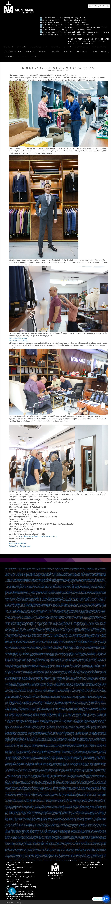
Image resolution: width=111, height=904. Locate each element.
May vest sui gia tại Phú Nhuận (39, 659)
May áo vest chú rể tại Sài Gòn (36, 740)
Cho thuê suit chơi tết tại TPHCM (41, 673)
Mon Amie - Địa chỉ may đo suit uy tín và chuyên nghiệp (72, 572)
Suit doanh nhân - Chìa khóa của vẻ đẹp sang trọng (46, 573)
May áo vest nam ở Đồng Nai (56, 756)
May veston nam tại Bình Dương (26, 857)
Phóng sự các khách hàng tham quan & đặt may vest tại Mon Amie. (50, 576)
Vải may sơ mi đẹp (13, 735)
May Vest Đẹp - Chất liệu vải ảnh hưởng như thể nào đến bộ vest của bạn (56, 829)
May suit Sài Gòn (25, 776)
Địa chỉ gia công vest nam (33, 731)
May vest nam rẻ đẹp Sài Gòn (67, 752)
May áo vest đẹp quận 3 (63, 743)
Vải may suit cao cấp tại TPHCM (24, 735)
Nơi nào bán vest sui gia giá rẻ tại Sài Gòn (73, 657)
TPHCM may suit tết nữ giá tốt (93, 676)
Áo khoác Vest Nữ (17, 841)
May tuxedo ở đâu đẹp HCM (16, 721)
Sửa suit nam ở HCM (44, 726)
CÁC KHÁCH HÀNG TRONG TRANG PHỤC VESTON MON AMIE (64, 618)
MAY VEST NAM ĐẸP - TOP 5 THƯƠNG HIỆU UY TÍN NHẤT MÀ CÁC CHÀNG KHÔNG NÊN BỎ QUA (73, 628)
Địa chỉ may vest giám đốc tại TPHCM (58, 697)
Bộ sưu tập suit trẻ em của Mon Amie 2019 (82, 708)
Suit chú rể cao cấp (49, 678)
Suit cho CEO (95, 673)
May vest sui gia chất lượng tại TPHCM (26, 652)
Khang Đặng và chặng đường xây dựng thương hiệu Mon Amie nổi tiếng (70, 574)
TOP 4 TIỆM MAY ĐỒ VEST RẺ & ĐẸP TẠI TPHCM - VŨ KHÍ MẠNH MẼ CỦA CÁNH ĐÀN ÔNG (46, 624)
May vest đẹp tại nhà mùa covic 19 (51, 637)
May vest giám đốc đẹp (61, 695)
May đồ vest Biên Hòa (74, 763)
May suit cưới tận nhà (97, 709)
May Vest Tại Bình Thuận (68, 853)
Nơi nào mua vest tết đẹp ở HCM (88, 647)
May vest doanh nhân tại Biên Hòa (62, 763)
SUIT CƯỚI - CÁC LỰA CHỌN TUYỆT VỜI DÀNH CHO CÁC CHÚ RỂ (65, 609)
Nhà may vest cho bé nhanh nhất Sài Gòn (18, 658)
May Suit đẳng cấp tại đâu (48, 798)
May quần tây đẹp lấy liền (79, 666)
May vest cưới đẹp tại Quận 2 (15, 808)
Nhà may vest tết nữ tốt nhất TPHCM (60, 679)
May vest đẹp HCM (80, 738)
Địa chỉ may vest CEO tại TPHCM (23, 698)
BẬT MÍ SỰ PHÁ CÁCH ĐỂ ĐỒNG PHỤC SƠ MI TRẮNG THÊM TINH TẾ (86, 612)
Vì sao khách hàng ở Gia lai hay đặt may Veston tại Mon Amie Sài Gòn (65, 801)
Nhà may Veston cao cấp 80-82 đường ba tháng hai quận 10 (52, 795)
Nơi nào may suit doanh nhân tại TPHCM (54, 674)
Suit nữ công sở (10, 811)
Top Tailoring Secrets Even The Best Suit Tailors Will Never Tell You (82, 737)
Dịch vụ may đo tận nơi (77, 642)
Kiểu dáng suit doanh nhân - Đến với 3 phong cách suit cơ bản (35, 585)
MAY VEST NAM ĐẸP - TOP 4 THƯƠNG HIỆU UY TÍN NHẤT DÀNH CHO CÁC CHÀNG (46, 622)
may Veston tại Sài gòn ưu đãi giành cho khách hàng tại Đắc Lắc (38, 801)
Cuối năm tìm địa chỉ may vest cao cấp (16, 688)
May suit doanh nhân (41, 704)
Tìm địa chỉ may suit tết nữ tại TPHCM (78, 677)
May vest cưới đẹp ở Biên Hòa (30, 802)
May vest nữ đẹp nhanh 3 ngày (94, 690)
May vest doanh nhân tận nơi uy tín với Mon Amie (94, 567)
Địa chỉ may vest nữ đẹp (17, 825)
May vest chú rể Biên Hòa (95, 763)
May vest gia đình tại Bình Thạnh (25, 663)
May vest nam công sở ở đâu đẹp (91, 777)
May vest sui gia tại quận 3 (39, 652)
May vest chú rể (99, 682)
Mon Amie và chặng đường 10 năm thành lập (94, 576)
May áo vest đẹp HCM (96, 740)
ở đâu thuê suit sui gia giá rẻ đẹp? (90, 811)
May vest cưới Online (46, 793)
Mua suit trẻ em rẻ (74, 812)
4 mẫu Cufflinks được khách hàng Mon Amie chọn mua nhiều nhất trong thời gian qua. (77, 575)
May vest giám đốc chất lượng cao (25, 694)
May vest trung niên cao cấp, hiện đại (25, 787)
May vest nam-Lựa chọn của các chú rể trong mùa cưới (81, 784)
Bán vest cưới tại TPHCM (81, 689)
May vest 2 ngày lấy (89, 667)
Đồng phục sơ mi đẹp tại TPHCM (63, 712)
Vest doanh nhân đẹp (48, 696)
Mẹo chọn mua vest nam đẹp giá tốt (19, 830)
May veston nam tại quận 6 (87, 855)
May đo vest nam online (95, 646)
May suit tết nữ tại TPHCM (90, 684)
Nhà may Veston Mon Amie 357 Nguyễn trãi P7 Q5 (94, 795)
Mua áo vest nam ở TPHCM (91, 765)
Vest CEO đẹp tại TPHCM (29, 696)
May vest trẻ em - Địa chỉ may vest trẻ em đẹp (89, 804)
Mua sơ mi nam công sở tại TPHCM (44, 823)
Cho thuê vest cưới (13, 689)
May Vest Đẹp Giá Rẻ (36, 829)
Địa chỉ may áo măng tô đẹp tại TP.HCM (28, 844)
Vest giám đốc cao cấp (37, 694)
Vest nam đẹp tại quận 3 (36, 752)
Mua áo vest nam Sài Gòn (93, 750)
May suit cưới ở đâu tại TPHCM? (51, 685)
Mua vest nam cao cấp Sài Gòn (68, 750)
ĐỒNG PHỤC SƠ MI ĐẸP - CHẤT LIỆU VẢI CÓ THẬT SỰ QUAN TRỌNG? (23, 615)
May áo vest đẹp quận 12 (73, 741)
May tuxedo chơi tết (57, 684)
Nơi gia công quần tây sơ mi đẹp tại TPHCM (87, 780)
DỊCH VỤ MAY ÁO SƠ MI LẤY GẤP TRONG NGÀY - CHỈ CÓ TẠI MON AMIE (38, 628)
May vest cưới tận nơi (13, 712)
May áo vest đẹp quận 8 (13, 743)
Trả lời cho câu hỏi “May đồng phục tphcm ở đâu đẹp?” (67, 593)
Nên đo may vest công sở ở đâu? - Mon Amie (63, 584)
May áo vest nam (34, 764)
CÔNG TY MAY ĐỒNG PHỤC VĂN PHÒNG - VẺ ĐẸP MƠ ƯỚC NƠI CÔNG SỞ (57, 608)
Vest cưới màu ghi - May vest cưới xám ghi (52, 835)
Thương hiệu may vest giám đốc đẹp (95, 696)
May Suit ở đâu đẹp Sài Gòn (96, 745)
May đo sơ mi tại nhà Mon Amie (97, 643)
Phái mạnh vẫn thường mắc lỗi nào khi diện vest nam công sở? (19, 584)
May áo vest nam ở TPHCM (28, 767)
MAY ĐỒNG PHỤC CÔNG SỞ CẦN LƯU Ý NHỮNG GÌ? (65, 602)
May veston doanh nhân (60, 703)
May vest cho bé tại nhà (31, 664)
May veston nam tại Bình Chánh (87, 856)
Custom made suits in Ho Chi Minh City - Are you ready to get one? (24, 737)
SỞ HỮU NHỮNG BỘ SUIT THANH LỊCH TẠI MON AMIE (79, 630)
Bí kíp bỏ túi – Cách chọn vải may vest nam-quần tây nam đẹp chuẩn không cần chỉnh (61, 786)
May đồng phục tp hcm (97, 859)
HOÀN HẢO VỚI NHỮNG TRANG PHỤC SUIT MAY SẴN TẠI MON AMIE (48, 606)
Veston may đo (89, 695)
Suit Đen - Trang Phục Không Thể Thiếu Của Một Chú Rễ (47, 839)
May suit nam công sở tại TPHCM (82, 810)
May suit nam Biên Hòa (83, 761)
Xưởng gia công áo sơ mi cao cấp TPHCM (93, 781)
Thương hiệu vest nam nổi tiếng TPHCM (27, 714)
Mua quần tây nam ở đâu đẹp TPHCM (46, 764)
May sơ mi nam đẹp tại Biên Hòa (29, 758)
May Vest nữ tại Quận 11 (88, 830)
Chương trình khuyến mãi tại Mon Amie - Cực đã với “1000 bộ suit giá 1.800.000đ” (63, 585)
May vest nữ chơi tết (12, 682)
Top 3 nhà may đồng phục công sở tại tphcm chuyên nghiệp (59, 594)
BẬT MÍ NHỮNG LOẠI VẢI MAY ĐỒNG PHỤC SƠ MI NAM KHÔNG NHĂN (36, 618)
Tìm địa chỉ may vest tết (67, 671)
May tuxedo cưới (63, 721)
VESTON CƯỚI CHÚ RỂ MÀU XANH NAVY (86, 805)
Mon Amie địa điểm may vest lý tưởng (92, 704)
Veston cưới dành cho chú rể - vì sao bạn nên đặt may (56, 838)
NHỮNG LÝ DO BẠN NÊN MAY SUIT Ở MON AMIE (63, 635)
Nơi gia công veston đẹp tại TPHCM (97, 732)
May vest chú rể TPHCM (39, 767)
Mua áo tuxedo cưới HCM (43, 771)
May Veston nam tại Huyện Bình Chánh (70, 854)
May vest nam (24, 826)
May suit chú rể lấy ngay (63, 686)
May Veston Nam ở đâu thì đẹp (59, 798)
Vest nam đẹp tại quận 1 (56, 752)
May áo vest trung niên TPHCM (45, 776)
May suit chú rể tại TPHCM (34, 686)
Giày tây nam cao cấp (28, 701)
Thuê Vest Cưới (11, 849)
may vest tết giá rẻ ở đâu (28, 672)
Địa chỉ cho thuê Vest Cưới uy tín (87, 796)
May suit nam (40, 695)
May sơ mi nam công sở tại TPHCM (72, 823)
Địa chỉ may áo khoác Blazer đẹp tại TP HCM (21, 843)
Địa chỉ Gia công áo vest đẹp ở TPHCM (16, 783)
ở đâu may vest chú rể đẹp (71, 678)
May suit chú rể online (53, 686)
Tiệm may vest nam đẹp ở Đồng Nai (27, 759)
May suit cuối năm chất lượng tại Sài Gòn (86, 685)
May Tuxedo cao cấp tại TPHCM (73, 721)
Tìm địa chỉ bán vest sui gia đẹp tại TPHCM (34, 651)
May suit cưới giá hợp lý (23, 686)
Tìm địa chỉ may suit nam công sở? (67, 808)
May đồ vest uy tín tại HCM (72, 739)
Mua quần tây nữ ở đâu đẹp (49, 819)
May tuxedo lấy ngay (49, 684)
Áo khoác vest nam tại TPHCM (33, 719)
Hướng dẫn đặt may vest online (19, 647)
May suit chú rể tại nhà (44, 686)
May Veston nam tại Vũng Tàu (28, 854)
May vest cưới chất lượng (36, 793)
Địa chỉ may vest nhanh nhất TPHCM (48, 665)
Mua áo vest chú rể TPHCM (14, 768)
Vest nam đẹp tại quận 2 (46, 752)
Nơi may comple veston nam (12, 728)
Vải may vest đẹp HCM (75, 735)
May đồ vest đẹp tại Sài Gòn (60, 739)
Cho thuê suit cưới (59, 689)
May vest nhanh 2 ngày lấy (74, 660)
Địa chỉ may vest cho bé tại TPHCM (78, 665)
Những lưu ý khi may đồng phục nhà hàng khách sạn (62, 587)
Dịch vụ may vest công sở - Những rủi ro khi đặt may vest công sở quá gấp (58, 581)
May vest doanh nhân (50, 704)
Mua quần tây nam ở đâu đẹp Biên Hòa (59, 757)
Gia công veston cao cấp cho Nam (51, 782)
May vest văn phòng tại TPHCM (14, 671)
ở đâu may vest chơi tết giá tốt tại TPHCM (85, 678)
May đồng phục (67, 859)
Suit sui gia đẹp (67, 813)
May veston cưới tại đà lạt (21, 801)
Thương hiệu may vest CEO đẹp (23, 697)
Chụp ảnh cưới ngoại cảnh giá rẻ (32, 847)
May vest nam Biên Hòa (73, 761)
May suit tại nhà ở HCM (32, 710)
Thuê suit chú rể (78, 814)
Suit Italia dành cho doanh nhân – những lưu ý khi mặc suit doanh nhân (24, 833)
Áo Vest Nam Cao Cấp (51, 725)
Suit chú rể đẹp (45, 816)
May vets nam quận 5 (74, 712)
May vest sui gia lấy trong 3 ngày (78, 659)
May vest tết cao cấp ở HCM (84, 649)
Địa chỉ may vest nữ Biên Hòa (89, 762)
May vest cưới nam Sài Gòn (49, 746)
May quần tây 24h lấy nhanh (68, 666)
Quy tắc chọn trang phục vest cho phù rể (54, 580)
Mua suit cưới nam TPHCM (96, 744)
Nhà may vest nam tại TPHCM (47, 714)
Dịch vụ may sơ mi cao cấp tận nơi (28, 640)
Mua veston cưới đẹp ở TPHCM (60, 764)
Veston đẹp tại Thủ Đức (13, 850)
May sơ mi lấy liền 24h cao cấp (91, 666)
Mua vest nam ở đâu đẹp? (93, 819)
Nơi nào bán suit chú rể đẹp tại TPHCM (66, 814)
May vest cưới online (61, 682)
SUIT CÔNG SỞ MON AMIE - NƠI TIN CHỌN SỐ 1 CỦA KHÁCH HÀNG (79, 624)
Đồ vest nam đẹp (16, 725)
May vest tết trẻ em (91, 680)
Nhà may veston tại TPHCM (31, 727)
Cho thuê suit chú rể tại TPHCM (70, 689)
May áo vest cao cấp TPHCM (48, 740)
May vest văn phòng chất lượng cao (68, 670)
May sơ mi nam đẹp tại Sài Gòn (32, 718)
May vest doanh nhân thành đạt (89, 694)
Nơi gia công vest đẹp (19, 733)
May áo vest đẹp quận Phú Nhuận (19, 741)
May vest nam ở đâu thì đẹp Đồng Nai (66, 755)
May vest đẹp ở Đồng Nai (94, 756)
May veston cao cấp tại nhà (92, 792)
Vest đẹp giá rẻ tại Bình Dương (91, 850)
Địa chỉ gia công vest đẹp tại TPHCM (45, 731)
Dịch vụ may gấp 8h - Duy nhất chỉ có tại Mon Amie (36, 580)
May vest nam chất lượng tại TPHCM (54, 777)
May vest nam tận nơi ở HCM (69, 710)
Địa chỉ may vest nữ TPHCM (78, 775)
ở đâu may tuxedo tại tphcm (99, 678)
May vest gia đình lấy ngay (37, 663)
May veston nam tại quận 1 (43, 856)
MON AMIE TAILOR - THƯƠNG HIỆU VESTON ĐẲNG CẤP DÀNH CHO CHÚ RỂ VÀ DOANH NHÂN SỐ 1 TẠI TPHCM (61, 623)
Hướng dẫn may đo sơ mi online (60, 646)
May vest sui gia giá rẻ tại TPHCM (51, 652)
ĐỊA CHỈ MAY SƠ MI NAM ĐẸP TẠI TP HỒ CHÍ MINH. (70, 842)
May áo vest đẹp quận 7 (23, 743)
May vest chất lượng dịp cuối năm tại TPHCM (56, 683)
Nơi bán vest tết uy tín (34, 648)
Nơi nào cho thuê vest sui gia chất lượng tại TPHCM (54, 657)
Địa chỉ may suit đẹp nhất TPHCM (28, 836)
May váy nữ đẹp (13, 820)
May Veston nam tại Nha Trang (16, 854)
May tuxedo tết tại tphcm (93, 683)
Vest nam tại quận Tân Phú (85, 857)
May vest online (56, 647)
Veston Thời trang (50, 848)
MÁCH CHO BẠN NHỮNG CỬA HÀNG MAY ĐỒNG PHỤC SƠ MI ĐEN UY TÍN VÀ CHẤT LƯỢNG (55, 616)
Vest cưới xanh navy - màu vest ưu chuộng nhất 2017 (47, 805)
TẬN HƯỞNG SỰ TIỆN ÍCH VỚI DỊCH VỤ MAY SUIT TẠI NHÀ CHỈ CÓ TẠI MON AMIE (56, 621)
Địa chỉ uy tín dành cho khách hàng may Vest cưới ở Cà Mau (87, 798)
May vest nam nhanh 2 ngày (16, 692)
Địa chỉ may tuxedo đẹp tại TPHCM (80, 720)
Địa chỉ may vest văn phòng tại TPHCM (28, 670)
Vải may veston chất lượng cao (64, 735)
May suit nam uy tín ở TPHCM (76, 745)
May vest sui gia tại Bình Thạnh (52, 659)
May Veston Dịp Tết (44, 744)
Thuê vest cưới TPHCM (60, 770)
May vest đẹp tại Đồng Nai (82, 800)
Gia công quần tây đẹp (93, 731)
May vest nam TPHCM (69, 767)
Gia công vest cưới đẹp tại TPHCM (26, 782)
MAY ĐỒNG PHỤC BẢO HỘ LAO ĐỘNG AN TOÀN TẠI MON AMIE (32, 605)
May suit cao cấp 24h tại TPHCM (63, 676)
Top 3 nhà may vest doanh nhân (47, 636)
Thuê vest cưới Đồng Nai (67, 756)
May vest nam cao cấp (11, 780)
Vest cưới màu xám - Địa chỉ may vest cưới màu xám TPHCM (32, 835)
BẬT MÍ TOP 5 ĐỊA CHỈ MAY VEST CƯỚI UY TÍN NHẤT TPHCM (71, 631)
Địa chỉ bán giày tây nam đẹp (38, 701)
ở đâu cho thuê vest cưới (20, 679)
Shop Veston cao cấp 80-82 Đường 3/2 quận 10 (74, 795)
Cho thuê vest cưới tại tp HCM (67, 850)
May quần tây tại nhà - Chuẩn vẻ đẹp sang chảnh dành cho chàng (58, 569)
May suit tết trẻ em (48, 671)
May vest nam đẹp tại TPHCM (15, 775)
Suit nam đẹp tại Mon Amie (75, 817)
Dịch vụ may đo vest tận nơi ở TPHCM (84, 641)
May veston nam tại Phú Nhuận (83, 806)
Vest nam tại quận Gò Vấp (63, 857)
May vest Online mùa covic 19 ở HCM (66, 637)
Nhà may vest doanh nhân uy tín (78, 698)
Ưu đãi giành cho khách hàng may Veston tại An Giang (92, 799)
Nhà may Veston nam (91, 849)
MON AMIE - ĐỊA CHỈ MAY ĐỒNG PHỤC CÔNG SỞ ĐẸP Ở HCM (71, 598)
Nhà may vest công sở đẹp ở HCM (65, 688)
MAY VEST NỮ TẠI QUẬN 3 (42, 831)
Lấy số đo (68, 51)
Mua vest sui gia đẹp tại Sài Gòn (44, 658)
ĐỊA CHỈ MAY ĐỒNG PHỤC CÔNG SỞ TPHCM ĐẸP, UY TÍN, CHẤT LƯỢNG (43, 598)
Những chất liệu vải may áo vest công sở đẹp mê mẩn (41, 582)
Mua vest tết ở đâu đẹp (76, 647)
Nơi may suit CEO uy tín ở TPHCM (60, 700)
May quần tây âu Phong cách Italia (16, 819)
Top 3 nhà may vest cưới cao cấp (61, 636)
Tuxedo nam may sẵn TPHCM (28, 721)
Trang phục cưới (47, 651)
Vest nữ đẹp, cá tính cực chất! (13, 827)
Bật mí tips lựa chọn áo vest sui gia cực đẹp (16, 580)
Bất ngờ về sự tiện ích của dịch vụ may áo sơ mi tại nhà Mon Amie (32, 569)
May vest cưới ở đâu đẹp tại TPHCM (71, 780)
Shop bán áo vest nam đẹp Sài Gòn (54, 750)
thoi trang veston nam (58, 848)
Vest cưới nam (39, 727)
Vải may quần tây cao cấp (61, 734)
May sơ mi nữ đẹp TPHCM (85, 718)
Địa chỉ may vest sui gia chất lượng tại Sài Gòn (31, 665)
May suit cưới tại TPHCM (42, 745)
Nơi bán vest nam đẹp (65, 827)
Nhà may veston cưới (23, 728)
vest (64, 848)
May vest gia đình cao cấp (71, 663)
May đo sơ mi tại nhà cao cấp (85, 643)
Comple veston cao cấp (70, 726)
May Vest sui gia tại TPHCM (66, 825)
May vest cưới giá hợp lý (17, 706)
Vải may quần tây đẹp (71, 734)
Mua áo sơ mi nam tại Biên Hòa (74, 757)
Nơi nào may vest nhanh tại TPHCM (39, 655)
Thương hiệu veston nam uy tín (57, 728)
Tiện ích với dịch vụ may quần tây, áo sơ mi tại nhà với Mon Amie (84, 568)
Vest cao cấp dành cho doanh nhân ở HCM (15, 696)
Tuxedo (84, 676)
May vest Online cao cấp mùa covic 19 (45, 639)
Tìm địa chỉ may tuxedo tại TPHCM (63, 677)
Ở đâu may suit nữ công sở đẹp (42, 810)
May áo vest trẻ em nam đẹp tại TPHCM (24, 848)
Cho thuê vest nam (77, 714)
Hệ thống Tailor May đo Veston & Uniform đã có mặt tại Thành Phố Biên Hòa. (61, 753)
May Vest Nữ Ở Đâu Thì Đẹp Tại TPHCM (17, 839)
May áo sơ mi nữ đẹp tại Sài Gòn (94, 716)
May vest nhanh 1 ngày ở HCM (88, 692)
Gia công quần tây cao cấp (83, 731)
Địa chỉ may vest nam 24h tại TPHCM (63, 665)
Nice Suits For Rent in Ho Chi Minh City (60, 741)
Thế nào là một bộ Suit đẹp (65, 831)
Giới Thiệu (21, 46)
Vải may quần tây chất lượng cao (49, 734)
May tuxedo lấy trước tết (39, 684)
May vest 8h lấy (10, 665)
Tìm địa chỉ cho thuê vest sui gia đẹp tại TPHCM (43, 654)
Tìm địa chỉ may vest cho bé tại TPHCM (58, 651)
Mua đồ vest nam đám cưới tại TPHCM (55, 771)
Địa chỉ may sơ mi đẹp (13, 764)
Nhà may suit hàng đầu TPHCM (30, 745)
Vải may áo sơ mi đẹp (24, 734)
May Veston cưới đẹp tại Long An (17, 802)
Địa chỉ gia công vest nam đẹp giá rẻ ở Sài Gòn (18, 781)
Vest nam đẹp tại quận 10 (66, 751)
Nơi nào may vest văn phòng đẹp (13, 670)
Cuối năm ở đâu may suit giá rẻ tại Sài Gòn (81, 688)
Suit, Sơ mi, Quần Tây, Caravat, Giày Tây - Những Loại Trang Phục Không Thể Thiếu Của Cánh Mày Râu (53, 841)
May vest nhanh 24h (15, 660)
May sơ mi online (79, 646)
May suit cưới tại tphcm (39, 685)
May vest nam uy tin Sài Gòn (18, 753)
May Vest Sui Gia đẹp (76, 825)
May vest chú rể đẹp (71, 716)
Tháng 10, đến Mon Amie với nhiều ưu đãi (34, 703)
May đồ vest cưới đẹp (98, 738)
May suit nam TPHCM (35, 769)
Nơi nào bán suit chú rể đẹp (52, 814)
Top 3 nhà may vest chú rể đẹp (74, 636)
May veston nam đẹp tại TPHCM (51, 701)
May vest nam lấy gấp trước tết (52, 790)
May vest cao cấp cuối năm (71, 683)
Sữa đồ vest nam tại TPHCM (88, 729)
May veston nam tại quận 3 (21, 856)
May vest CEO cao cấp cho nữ (98, 641)
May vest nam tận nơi (22, 712)
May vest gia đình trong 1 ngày (30, 661)
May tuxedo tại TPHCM (90, 721)
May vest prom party (69, 708)
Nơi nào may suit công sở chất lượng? (82, 808)
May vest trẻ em (63, 716)
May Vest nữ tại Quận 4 (78, 830)
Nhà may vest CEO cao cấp (88, 697)
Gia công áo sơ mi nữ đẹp (69, 783)
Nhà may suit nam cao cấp (37, 775)
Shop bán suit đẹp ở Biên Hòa (49, 763)
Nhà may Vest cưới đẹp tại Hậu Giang (27, 800)
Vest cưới (54, 692)
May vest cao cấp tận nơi (56, 643)
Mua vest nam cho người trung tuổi (49, 770)
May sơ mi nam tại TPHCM (94, 712)
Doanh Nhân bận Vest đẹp (22, 744)
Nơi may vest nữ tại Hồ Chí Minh (57, 847)
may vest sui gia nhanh (18, 337)
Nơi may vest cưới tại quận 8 (44, 807)
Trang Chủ (8, 46)
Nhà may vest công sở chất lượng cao (86, 686)
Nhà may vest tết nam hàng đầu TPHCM (76, 679)
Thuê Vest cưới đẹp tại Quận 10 (63, 796)
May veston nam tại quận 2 (32, 856)
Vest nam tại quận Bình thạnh (96, 857)
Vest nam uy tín (98, 753)
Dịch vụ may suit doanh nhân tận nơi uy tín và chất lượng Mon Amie (18, 567)
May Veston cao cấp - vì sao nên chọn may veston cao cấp (24, 805)
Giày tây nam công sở (93, 701)
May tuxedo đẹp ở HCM (74, 722)
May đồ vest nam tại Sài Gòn (33, 749)
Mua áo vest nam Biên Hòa (48, 762)
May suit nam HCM (74, 744)
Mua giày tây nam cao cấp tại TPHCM (16, 701)
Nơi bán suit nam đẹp (67, 816)
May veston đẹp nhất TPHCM (92, 727)
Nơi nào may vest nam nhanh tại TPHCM (54, 655)
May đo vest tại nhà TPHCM (81, 710)
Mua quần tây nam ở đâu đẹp (60, 819)
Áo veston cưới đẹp (82, 727)
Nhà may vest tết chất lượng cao (59, 649)
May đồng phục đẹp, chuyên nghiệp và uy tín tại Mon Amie (27, 597)
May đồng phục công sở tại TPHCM (80, 713)
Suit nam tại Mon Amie (99, 817)
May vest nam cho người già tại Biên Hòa (91, 758)
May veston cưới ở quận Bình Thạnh (70, 806)
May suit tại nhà (41, 710)
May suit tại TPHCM (86, 745)
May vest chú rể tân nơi (21, 709)
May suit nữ (34, 817)
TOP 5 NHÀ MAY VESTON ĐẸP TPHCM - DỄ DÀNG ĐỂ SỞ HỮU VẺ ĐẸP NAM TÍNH (37, 633)
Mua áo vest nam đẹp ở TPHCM (15, 776)
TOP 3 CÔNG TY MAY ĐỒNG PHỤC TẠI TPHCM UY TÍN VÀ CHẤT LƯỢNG (88, 608)
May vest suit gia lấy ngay (56, 658)
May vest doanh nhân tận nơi (13, 695)
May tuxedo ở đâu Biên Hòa (76, 758)
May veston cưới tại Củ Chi (35, 804)
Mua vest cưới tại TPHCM (28, 680)
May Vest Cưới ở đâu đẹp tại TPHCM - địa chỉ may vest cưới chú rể (84, 831)
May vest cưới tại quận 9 (33, 807)
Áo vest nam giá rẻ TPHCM (40, 725)
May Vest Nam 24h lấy (36, 845)
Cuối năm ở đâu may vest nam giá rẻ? (50, 688)
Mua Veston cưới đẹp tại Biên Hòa (36, 763)
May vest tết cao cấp (48, 653)
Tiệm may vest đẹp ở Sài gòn (59, 765)
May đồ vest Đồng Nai (43, 755)
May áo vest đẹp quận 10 (94, 741)
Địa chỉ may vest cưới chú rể (78, 777)
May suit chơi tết (11, 672)
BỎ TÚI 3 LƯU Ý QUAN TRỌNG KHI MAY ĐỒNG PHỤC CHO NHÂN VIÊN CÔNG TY (74, 603)
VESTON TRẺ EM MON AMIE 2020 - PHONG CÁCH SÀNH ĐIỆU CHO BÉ (50, 617)
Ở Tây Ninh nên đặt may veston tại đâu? (95, 800)
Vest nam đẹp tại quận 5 (16, 752)
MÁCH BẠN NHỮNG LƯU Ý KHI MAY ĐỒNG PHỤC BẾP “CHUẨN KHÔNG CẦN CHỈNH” (74, 604)
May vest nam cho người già (16, 767)
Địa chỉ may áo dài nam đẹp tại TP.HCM (44, 844)
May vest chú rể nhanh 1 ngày (76, 692)
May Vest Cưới (44, 845)
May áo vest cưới (58, 740)
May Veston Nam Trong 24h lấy (67, 830)
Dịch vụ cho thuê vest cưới (20, 849)
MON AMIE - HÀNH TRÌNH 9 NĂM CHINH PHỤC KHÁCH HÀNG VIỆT (51, 615)
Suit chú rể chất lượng (29, 816)
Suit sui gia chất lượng (75, 813)
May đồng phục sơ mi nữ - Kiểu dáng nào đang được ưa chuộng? (44, 590)
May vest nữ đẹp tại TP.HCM (50, 789)
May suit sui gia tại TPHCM (50, 813)
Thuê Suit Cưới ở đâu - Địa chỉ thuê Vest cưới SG (20, 832)
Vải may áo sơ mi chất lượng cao (91, 733)
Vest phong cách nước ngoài (39, 850)
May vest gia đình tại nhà (13, 663)
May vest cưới (43, 682)
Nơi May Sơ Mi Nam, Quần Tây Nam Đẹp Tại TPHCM (50, 830)
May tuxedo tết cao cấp (20, 684)
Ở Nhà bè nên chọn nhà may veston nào (57, 802)
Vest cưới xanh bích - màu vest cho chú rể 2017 (69, 837)
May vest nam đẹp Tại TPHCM (22, 780)
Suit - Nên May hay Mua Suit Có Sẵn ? (60, 844)
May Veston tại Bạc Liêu (70, 798)
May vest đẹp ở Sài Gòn (71, 765)
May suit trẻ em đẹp (24, 813)
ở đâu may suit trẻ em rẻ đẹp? (67, 811)
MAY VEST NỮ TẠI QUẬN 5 (30, 831)
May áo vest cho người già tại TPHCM (66, 747)
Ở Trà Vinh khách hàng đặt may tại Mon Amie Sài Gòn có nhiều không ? (40, 799)
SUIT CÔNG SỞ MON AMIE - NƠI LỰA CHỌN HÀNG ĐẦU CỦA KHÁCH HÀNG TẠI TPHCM (27, 600)
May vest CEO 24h (66, 694)
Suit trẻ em (31, 813)
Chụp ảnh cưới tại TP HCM (86, 859)
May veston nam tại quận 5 (98, 855)
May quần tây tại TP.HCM (61, 789)
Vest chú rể (73, 676)
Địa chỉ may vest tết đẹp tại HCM (72, 649)
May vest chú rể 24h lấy (42, 683)
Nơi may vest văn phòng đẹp (93, 670)
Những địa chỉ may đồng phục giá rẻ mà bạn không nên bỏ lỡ (80, 596)
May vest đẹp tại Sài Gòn (67, 713)
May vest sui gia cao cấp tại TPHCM (19, 651)
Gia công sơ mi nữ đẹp (11, 732)
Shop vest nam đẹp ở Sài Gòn (80, 747)
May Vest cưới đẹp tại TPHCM (89, 682)
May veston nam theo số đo (81, 851)
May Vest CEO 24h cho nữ (22, 642)
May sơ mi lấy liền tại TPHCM (14, 667)
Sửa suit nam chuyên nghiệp (71, 727)
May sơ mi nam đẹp (63, 718)
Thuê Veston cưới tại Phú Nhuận (50, 796)
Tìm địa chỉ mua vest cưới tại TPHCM (17, 677)
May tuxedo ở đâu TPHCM (92, 767)
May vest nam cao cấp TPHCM (47, 774)
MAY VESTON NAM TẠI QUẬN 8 (91, 793)
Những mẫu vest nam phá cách (22, 859)
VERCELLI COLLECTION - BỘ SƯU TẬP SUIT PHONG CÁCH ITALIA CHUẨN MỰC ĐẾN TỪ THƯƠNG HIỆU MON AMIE (40, 599)
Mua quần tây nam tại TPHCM (91, 827)
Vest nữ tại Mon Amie (12, 709)
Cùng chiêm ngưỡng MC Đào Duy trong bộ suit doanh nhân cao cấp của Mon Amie (28, 786)
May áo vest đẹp (99, 743)
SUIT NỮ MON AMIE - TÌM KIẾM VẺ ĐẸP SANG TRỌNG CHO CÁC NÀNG (79, 617)
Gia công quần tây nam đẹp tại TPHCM (69, 731)
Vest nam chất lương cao (89, 753)
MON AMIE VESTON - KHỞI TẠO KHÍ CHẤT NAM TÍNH (19, 631)
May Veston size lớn (43, 853)
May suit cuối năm (61, 685)
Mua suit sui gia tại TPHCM (39, 813)
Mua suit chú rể (44, 814)
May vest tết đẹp (55, 653)
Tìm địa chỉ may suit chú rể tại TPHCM (93, 677)
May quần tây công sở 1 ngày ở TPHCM (41, 666)
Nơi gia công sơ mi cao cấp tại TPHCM (24, 732)
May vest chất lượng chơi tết (78, 671)
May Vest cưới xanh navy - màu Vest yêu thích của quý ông (33, 838)
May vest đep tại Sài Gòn (71, 738)
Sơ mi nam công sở (10, 824)
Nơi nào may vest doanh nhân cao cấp (90, 702)
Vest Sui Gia (83, 825)
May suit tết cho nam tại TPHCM (13, 685)
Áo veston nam (52, 726)
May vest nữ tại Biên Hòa (12, 763)
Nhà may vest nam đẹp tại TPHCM (57, 780)
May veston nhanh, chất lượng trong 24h (15, 792)
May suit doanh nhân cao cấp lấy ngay (15, 676)
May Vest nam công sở (83, 824)
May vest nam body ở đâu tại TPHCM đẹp (64, 778)
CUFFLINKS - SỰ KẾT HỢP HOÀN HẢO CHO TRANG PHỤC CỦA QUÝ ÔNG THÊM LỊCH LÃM (82, 622)
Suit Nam (11, 841)
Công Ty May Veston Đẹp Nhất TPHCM (48, 849)
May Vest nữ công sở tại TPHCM (49, 824)
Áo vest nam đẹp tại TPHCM (44, 847)
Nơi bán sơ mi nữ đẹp (93, 826)
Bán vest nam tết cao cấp (47, 649)
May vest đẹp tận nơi (65, 643)
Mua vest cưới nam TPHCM (16, 769)
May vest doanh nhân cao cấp (72, 703)
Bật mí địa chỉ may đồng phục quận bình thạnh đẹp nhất (36, 594)
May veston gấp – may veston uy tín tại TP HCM (84, 836)
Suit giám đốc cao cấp (87, 673)
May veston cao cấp (13, 771)
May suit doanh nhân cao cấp (89, 774)
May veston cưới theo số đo (92, 851)
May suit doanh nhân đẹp (18, 745)
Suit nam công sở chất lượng (29, 810)
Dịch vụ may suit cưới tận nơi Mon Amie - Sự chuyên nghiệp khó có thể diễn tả (68, 567)
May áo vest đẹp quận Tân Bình (45, 741)
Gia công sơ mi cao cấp (51, 732)
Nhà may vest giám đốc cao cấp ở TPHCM (74, 697)
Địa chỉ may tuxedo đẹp (56, 776)
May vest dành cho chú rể (25, 695)
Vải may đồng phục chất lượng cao (56, 733)
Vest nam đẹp (22, 827)
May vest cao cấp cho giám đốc (52, 769)
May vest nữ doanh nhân (82, 696)
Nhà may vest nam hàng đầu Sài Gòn (61, 749)
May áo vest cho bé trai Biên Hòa (53, 758)
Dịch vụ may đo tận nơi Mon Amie (38, 641)
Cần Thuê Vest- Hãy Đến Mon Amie (33, 849)
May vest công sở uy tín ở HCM (26, 690)
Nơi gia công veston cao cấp (70, 732)
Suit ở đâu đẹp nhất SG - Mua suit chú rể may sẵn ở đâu (36, 818)
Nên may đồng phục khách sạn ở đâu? (39, 596)
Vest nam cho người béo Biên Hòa (28, 761)
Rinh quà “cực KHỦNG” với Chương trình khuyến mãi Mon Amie (67, 586)
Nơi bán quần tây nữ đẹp (73, 826)
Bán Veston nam (20, 853)
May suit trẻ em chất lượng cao (91, 812)
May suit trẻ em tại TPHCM (14, 813)
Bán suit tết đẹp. (60, 673)
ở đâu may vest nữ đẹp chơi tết (59, 678)
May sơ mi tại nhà (24, 645)
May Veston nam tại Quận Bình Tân (15, 855)
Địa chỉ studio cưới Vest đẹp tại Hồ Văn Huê (35, 796)
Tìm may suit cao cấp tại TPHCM (70, 673)
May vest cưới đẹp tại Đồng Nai (43, 802)
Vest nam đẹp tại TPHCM (18, 823)
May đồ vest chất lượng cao (83, 739)
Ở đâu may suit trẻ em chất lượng (54, 811)
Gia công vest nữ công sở (79, 781)
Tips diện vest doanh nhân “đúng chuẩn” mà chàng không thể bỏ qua (86, 584)
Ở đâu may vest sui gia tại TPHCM (77, 654)
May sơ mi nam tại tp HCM (74, 820)
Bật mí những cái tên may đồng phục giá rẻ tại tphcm (58, 596)
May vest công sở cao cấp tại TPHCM (73, 672)
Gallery (22, 55)
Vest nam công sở (56, 696)
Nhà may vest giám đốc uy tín (51, 698)
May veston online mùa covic (74, 639)
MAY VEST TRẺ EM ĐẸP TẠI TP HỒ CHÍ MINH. (90, 842)
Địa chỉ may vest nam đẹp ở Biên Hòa (61, 762)
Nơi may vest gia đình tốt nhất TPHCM (89, 657)
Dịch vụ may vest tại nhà (44, 645)
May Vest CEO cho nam (12, 641)
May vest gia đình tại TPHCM (42, 661)
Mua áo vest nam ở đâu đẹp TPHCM (69, 776)
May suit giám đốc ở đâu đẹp (80, 674)
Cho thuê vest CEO (43, 642)
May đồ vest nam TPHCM (64, 722)
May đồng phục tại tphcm (83, 832)
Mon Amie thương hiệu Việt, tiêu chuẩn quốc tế (67, 788)
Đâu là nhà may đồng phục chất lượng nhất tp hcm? (23, 593)
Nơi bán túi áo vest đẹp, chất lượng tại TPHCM (65, 781)
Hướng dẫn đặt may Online (53, 845)
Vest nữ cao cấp (94, 718)
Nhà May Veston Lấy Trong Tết (34, 744)
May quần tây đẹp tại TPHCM (28, 716)
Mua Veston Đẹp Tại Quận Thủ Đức (26, 850)
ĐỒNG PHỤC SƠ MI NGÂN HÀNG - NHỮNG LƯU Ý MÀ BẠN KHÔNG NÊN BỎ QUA (53, 614)
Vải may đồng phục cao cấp (68, 733)
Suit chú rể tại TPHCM (40, 678)
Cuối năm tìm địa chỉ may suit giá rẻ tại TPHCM (33, 688)
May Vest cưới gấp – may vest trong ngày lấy (70, 804)
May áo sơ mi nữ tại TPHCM (90, 775)
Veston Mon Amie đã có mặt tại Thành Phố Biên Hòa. (35, 753)
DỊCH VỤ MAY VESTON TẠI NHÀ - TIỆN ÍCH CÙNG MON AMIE (86, 621)
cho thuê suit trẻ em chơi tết (22, 673)
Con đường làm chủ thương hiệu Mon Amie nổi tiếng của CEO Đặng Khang (45, 575)
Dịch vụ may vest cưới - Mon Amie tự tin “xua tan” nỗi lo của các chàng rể (29, 581)
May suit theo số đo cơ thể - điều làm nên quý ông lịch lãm (32, 788)
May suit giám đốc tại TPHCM (68, 674)
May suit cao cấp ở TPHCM (52, 745)
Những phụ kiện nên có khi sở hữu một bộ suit (29, 708)
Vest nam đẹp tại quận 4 (26, 752)
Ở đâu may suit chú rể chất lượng (40, 811)
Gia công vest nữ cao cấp (39, 782)
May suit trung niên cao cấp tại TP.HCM (54, 787)
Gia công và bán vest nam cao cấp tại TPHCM (67, 782)
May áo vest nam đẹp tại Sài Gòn (80, 750)
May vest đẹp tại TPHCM (92, 720)
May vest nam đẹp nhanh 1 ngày (63, 692)
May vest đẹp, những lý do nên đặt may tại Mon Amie (22, 790)
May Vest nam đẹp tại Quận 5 (78, 807)
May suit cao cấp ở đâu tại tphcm (50, 676)
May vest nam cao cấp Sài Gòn (95, 752)
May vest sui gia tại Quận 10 (15, 659)
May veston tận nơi (55, 709)
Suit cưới (20, 678)
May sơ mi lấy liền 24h (25, 667)
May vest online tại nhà (85, 639)
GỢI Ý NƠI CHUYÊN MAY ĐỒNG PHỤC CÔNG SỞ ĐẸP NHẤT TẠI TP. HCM (23, 610)
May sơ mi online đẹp (71, 646)
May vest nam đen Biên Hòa (45, 757)
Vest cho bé (62, 653)
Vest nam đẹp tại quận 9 (76, 751)
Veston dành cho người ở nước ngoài (32, 853)
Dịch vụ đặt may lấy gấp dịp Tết (39, 790)
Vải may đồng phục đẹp (79, 733)
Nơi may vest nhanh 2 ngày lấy (74, 691)
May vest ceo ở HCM (56, 702)
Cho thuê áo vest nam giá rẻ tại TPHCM (19, 851)
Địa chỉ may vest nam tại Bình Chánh (40, 806)
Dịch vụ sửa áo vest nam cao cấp (18, 727)
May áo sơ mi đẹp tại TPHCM (91, 728)
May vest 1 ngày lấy (97, 667)
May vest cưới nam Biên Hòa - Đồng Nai (81, 756)
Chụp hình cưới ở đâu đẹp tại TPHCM (85, 845)
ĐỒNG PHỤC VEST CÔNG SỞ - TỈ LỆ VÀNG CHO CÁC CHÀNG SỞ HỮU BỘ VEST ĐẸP (51, 611)
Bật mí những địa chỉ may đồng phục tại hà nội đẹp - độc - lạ (70, 590)
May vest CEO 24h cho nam (33, 642)
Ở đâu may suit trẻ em (78, 811)
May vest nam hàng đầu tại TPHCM (25, 713)
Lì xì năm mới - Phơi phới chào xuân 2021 (82, 581)
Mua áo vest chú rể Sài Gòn (27, 746)
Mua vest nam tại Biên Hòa (84, 763)
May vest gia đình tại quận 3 (77, 661)
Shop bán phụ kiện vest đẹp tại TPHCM (73, 768)
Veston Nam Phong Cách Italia (80, 849)
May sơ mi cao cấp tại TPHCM (44, 718)
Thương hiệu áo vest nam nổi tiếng (97, 725)
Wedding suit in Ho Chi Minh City (62, 737)
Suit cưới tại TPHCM (26, 678)
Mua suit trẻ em (82, 812)
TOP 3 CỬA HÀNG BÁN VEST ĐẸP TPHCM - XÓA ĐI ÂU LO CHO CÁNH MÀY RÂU (70, 633)
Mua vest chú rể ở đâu (37, 680)
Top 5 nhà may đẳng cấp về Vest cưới (14, 798)
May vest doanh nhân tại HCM (17, 704)
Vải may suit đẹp (45, 735)
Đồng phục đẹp (42, 708)
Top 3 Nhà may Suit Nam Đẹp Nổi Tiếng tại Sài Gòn (32, 798)
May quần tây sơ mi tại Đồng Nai (93, 755)
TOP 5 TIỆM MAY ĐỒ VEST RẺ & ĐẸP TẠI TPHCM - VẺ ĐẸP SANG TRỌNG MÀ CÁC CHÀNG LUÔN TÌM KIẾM (45, 630)
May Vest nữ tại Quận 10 (98, 830)
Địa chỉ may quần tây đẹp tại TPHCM (70, 715)
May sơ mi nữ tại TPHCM (63, 820)
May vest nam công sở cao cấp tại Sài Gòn (22, 750)
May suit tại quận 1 (34, 808)
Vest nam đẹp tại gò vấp (24, 751)
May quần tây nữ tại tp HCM (22, 820)
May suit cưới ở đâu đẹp (15, 788)
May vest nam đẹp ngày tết (37, 653)
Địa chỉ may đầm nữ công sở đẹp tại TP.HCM (39, 843)
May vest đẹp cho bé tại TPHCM (83, 663)
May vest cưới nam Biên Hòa (86, 757)
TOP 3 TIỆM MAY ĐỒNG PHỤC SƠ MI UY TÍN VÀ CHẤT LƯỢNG (59, 612)
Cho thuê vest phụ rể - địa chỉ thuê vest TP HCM (71, 835)
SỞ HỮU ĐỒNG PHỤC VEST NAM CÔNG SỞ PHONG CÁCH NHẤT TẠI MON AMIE (85, 610)
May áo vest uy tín (91, 743)
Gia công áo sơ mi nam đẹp (58, 783)
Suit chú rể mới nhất (38, 816)
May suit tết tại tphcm (45, 672)
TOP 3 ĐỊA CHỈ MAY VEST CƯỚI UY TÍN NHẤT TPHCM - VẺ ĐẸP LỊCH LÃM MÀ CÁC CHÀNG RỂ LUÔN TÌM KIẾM (30, 635)
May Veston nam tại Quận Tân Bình (29, 855)
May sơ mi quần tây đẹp (94, 768)
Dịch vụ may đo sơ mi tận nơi (83, 640)
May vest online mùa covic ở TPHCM (96, 637)
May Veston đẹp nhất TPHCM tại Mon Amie (32, 795)
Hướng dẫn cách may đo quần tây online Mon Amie (77, 645)
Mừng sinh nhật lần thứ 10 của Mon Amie (92, 572)
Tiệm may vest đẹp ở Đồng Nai (80, 755)
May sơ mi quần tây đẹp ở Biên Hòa (68, 759)
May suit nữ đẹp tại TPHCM (98, 816)
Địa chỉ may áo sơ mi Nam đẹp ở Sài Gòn (90, 839)
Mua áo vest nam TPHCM (27, 775)
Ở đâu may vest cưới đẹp (29, 792)
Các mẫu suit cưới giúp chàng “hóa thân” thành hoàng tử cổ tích (24, 579)
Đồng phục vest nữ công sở (14, 722)
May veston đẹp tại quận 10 (23, 807)
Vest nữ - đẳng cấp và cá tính (31, 827)
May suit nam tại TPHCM (92, 713)
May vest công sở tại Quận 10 (35, 707)
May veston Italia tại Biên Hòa (81, 759)
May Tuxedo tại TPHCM (53, 722)
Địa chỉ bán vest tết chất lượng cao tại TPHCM (48, 648)
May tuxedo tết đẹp (12, 684)
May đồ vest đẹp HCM (13, 740)
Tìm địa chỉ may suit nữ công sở (53, 808)
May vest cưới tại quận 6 (67, 807)
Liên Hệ (33, 55)
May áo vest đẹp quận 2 (73, 743)
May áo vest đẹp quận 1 (83, 743)
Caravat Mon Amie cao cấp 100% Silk (48, 574)
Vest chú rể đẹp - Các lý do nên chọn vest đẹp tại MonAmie (78, 838)
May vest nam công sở (59, 690)
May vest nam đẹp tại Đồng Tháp (56, 800)
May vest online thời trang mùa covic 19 (61, 639)
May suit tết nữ (81, 684)
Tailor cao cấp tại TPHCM (51, 712)
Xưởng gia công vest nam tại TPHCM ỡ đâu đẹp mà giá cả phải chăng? (41, 781)
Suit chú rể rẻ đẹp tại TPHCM (34, 814)
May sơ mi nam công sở (14, 708)
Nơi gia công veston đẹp (29, 733)
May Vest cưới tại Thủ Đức (84, 802)
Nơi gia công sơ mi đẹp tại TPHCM (39, 732)
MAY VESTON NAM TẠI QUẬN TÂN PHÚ (37, 794)
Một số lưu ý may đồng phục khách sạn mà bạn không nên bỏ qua (30, 588)
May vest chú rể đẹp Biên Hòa (62, 761)
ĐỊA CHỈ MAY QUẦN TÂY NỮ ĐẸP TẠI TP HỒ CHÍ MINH (27, 842)
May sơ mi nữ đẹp (65, 719)
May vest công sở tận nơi (92, 710)
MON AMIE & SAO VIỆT (67, 606)
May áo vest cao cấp (66, 740)
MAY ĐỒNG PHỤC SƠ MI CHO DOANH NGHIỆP (93, 597)
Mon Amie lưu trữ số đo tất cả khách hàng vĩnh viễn (68, 790)
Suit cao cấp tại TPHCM (29, 674)
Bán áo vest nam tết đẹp (12, 648)
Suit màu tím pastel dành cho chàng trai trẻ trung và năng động (28, 574)
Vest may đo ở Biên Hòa (41, 758)
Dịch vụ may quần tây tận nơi (15, 640)
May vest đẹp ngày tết (82, 680)
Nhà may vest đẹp (61, 738)
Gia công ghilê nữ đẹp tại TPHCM (45, 783)
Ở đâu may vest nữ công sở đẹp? (21, 824)
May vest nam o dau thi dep (74, 848)
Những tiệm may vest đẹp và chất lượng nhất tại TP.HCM (59, 784)
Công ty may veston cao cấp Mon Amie (96, 794)
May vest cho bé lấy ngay (55, 664)
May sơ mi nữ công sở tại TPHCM (58, 823)
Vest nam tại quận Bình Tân (73, 857)
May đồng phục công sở (84, 712)
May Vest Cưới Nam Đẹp (31, 839)
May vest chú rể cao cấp (32, 683)
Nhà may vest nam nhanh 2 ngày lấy (61, 691)
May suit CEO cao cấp (71, 700)
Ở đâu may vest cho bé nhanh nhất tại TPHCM (93, 651)
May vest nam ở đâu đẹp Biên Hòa (94, 759)
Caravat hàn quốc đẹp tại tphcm (69, 843)
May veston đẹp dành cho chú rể (40, 700)
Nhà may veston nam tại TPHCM (18, 700)
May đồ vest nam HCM (24, 747)
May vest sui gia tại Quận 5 (27, 659)
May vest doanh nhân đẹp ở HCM (49, 695)
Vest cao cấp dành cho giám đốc (53, 716)
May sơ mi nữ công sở (84, 823)
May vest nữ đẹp (82, 847)
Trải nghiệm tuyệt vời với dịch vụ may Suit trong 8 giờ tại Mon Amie (49, 591)
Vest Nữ (68, 46)
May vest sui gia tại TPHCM (94, 658)
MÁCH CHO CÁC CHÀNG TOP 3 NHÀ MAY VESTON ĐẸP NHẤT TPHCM (26, 636)
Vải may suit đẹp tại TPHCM (36, 735)
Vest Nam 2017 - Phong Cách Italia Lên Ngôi (64, 849)
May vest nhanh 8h (18, 665)
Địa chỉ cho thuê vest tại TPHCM (70, 728)
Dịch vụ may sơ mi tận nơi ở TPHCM (43, 640)
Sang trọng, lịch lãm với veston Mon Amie (60, 707)
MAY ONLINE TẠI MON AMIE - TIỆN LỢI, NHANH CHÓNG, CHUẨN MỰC (86, 606)
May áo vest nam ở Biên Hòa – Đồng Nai (30, 755)
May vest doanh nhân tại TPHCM (30, 704)
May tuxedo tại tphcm (30, 684)
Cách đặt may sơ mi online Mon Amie (23, 646)
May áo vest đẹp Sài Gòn (86, 740)
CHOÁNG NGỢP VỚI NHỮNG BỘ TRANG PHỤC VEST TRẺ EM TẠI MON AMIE (23, 621)
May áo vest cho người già (71, 770)
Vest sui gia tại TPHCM (60, 708)
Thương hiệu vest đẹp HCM (42, 738)
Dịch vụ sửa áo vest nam (61, 727)
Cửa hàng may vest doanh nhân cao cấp (69, 696)
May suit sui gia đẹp (60, 813)
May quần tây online (12, 646)
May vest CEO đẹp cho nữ (95, 640)
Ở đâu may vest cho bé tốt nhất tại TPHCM (75, 651)
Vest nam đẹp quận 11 (56, 751)
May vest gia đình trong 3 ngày (17, 661)
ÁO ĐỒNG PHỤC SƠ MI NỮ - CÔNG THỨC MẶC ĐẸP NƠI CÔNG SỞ (21, 617)
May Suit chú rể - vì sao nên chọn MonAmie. (24, 806)
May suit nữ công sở (93, 810)
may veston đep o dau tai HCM (90, 848)
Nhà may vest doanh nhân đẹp (91, 698)
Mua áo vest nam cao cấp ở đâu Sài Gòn (39, 750)
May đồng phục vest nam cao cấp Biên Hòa (31, 757)
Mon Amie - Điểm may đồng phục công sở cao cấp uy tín (72, 597)
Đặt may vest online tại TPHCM (46, 647)
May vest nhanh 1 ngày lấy (85, 660)
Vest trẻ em (33, 825)
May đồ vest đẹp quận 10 (20, 739)
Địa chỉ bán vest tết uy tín (28, 649)
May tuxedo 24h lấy (74, 684)
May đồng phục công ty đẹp (81, 716)
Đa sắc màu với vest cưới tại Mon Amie (20, 778)
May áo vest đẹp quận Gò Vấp (33, 741)
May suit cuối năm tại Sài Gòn (72, 685)
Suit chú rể (33, 678)
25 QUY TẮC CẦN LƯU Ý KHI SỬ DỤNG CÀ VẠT (52, 694)
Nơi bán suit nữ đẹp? (58, 816)
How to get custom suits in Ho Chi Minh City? (28, 738)
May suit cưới (32, 685)
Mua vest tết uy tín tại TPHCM (73, 648)
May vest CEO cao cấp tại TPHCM (83, 700)
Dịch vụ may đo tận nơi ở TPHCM (54, 642)
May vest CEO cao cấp (64, 702)
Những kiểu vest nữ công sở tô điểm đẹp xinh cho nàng (43, 584)
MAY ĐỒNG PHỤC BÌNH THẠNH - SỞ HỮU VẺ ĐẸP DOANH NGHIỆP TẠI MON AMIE (40, 604)
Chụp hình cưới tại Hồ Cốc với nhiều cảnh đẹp (16, 847)
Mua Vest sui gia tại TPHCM (54, 825)
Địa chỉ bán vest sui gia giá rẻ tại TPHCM (93, 665)
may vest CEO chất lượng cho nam (25, 641)
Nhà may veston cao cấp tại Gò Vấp (55, 806)
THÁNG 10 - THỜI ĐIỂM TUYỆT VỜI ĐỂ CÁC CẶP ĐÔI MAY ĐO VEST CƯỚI (52, 634)
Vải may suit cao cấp (53, 735)
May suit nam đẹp (42, 713)
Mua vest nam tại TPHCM (83, 764)
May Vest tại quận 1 (43, 808)
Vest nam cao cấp (48, 719)
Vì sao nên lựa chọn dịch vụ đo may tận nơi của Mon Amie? (49, 579)
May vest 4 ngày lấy (69, 667)
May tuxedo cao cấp (66, 684)
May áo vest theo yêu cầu (76, 740)
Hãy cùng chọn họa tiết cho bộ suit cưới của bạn (20, 575)
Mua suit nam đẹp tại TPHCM (85, 744)
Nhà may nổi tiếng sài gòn (48, 775)
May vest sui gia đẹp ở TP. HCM (86, 789)
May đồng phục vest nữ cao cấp (95, 776)
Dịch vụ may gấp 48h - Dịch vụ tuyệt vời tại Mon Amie (71, 579)
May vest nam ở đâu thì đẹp (35, 765)
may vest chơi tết (36, 672)
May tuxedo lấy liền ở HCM (67, 720)
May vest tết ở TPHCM (27, 653)
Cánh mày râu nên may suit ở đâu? (50, 788)
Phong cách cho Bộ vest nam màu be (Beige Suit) (78, 844)
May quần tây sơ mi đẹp (15, 765)
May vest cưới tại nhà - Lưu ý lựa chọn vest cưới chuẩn (42, 567)
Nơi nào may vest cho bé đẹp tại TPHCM (18, 657)
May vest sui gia (65, 658)
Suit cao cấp (22, 674)
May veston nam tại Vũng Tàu (39, 857)
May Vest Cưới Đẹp (63, 839)
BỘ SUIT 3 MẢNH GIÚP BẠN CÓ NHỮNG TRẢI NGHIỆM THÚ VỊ (58, 600)
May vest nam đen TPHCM (25, 768)
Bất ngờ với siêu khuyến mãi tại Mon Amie (46, 586)
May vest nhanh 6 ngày (33, 660)
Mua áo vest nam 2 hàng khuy (40, 777)
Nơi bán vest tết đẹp (37, 649)
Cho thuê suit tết (31, 673)
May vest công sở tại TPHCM (48, 690)
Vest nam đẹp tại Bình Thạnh (35, 751)
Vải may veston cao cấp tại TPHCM (87, 735)
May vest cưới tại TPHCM (52, 682)
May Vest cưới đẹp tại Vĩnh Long (60, 799)
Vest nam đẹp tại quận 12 (46, 751)
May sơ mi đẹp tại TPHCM (67, 704)
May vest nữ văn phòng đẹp (55, 670)
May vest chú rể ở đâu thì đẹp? (45, 826)
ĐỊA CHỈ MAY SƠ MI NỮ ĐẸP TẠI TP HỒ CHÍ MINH (49, 842)
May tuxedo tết (85, 683)
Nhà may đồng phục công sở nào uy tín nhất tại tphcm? (83, 587)
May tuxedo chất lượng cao (45, 720)
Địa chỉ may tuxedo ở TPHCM (41, 721)
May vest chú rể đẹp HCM (61, 746)
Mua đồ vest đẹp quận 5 (40, 739)
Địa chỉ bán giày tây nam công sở (81, 701)
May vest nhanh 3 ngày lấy (63, 660)
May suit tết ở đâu (62, 672)
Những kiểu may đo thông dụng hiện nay (87, 707)
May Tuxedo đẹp (91, 722)
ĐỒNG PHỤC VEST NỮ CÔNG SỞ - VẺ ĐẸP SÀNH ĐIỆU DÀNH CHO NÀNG (53, 610)
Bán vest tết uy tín (83, 648)
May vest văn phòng (25, 671)
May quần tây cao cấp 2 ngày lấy (26, 666)
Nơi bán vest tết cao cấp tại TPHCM (94, 648)
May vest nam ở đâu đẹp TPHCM (14, 770)
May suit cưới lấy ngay (13, 686)
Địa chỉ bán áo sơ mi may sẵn (40, 716)
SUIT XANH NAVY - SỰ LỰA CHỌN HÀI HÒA (42, 609)
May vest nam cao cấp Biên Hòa (76, 762)
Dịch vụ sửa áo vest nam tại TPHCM (83, 726)
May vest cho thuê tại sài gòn (79, 850)
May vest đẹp (49, 700)
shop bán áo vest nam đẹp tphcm (76, 774)
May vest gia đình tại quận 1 (92, 652)
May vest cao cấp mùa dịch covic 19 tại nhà (35, 637)
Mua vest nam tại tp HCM (28, 819)
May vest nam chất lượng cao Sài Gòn (81, 752)
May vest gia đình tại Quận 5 (66, 661)
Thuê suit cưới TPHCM (53, 744)
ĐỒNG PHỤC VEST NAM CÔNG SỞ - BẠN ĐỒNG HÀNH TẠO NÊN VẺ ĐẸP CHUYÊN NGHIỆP (27, 612)
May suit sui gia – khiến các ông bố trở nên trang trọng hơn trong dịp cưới (76, 787)
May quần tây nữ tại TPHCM (75, 769)
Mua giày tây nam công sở (69, 701)
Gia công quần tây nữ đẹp (97, 783)
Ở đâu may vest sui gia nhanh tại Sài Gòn (93, 654)
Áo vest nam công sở (95, 726)
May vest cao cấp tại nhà (62, 645)
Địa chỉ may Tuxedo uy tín (37, 722)
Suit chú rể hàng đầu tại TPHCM (18, 816)
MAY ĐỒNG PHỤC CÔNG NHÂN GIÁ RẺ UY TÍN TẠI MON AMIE (20, 603)
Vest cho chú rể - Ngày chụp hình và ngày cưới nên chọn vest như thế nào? (77, 580)
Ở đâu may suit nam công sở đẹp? (55, 810)
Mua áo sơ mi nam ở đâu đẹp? (15, 829)
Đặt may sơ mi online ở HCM (47, 646)
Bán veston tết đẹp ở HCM (17, 649)
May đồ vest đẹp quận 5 (50, 739)
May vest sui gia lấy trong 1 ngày (91, 659)
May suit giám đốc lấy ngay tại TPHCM (36, 671)
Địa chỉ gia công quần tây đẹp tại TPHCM (85, 782)
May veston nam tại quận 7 (76, 855)
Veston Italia (42, 769)
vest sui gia (35, 848)
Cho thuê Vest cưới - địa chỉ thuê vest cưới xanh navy (91, 835)
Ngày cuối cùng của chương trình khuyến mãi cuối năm (93, 590)
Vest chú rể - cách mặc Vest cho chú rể (28, 837)
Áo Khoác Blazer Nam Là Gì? (94, 844)
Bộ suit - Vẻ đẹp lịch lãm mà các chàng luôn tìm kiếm (74, 576)
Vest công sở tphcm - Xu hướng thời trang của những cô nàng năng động (66, 582)
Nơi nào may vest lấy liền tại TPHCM (88, 655)
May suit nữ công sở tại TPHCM (69, 810)
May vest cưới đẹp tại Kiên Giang (19, 799)
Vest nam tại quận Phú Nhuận (51, 857)
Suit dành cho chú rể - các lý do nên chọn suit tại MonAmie (74, 833)
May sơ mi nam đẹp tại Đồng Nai (32, 756)
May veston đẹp (50, 721)
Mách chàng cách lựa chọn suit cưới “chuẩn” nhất (80, 592)
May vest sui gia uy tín (73, 658)
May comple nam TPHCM (72, 764)
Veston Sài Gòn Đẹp (33, 780)
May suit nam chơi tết (24, 685)
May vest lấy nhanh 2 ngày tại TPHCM (45, 691)
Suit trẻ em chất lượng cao (65, 812)
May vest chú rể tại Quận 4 (90, 807)
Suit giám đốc (79, 673)
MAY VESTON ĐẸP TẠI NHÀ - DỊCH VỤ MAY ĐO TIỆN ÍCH (25, 634)
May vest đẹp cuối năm (35, 682)
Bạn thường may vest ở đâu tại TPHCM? (30, 706)
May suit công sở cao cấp (73, 686)
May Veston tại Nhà (27, 845)
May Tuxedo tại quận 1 (26, 808)
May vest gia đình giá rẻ (47, 663)
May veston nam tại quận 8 (65, 855)
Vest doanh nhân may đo (81, 695)
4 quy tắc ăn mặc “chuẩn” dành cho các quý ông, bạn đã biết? (58, 592)
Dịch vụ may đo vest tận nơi (67, 642)
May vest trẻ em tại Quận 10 (87, 706)
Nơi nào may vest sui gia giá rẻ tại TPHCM (23, 655)
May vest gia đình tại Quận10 (80, 652)
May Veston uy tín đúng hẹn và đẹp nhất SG (53, 794)
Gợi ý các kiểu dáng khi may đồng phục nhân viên (81, 594)
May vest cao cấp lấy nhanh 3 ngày (80, 690)
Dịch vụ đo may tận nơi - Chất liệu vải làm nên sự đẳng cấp (38, 568)
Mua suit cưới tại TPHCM (72, 680)
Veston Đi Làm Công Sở (81, 818)
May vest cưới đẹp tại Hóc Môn (72, 802)
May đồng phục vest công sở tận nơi (44, 709)
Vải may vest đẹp (98, 735)
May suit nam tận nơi (88, 709)
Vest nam (40, 827)
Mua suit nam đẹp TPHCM (64, 769)
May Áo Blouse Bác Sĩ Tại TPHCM (89, 829)
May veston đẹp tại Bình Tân (95, 802)
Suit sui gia (83, 813)
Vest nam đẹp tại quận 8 (86, 751)
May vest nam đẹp (34, 697)
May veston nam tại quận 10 (54, 856)
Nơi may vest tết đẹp (95, 649)
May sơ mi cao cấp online (36, 646)
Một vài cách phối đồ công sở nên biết (84, 788)
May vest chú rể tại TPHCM (33, 826)
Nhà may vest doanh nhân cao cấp (64, 698)
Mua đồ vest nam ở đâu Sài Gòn (75, 749)
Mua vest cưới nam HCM (81, 746)
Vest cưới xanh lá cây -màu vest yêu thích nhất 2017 (89, 837)
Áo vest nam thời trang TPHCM (83, 776)
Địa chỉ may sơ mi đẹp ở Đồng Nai (18, 756)
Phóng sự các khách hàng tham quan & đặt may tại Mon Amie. (68, 573)
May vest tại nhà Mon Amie (34, 645)
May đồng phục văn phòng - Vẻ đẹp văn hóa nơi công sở (45, 593)
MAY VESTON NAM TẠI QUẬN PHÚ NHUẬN (19, 794)
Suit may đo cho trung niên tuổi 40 (39, 787)
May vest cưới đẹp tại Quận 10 (64, 792)
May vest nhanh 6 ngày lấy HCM (47, 667)
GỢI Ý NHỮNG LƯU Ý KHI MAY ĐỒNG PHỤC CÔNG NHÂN (45, 603)
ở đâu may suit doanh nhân (40, 674)
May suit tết (87, 671)
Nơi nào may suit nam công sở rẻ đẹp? (16, 810)
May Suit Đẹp (45, 722)
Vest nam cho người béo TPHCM (70, 771)
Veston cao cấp (36, 713)
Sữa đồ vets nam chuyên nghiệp (46, 729)
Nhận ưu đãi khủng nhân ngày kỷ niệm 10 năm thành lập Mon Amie (25, 586)
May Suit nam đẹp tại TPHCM (58, 817)
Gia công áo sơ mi (78, 783)
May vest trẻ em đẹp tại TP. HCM (73, 789)
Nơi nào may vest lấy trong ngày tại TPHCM (71, 655)
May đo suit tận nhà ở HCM (78, 709)
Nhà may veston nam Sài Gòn (33, 728)
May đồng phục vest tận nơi (12, 643)
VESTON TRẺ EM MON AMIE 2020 (71, 599)
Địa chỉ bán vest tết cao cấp (23, 648)
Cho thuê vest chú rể (22, 689)
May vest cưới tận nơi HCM (58, 710)
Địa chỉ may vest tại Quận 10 (12, 707)
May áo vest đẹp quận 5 (43, 743)
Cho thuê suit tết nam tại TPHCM (48, 689)
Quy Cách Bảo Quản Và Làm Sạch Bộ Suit (40, 578)
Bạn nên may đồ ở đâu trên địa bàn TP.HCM (21, 789)
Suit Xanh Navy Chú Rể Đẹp (92, 818)
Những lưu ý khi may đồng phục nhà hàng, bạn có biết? (20, 596)
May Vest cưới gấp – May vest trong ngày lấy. (65, 836)
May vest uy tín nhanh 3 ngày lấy (20, 691)
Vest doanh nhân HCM (71, 746)
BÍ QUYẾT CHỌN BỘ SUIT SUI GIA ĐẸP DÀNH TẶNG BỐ (22, 606)
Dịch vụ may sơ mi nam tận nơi (71, 640)
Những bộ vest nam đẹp (84, 725)
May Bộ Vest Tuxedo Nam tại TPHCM (67, 851)
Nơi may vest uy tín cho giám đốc (18, 703)
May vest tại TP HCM (48, 859)
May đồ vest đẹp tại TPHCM (95, 739)
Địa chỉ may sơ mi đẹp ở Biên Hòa (41, 759)
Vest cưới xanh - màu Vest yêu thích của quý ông (67, 805)
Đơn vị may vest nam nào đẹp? (43, 780)
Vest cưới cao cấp (79, 676)
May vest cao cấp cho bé (95, 664)
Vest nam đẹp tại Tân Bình (14, 751)
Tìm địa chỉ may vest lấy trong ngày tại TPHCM (90, 653)
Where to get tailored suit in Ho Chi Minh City (46, 737)
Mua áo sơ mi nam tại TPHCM (24, 764)
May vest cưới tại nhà (82, 792)
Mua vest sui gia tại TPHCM (32, 658)
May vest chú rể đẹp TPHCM (59, 768)
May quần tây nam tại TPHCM (21, 720)
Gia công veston (32, 784)
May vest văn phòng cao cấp (81, 670)
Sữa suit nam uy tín (81, 728)
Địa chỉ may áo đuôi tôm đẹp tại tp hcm (83, 843)
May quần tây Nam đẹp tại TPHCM (74, 839)
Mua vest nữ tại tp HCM (38, 819)
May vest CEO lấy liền (71, 695)
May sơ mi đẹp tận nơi (74, 643)
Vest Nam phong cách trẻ (91, 847)
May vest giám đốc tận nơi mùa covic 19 (19, 637)
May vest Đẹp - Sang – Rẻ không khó (88, 778)
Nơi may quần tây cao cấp (68, 714)
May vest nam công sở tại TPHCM (62, 824)
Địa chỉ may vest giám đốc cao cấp (37, 698)
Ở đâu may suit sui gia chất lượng (27, 811)
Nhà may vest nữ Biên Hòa (65, 758)
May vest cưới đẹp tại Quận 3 (51, 792)
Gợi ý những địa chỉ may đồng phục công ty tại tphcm (50, 597)
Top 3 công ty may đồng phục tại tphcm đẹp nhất (78, 588)
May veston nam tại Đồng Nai (13, 857)
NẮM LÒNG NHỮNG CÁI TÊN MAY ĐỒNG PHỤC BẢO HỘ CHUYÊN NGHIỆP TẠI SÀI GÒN (63, 605)
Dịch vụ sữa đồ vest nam (12, 731)
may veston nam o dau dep (32, 851)
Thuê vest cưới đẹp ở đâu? (67, 793)
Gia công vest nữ (16, 784)
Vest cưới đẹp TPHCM (92, 764)
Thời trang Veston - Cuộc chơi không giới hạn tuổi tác (89, 786)
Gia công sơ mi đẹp (60, 732)
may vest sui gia (13, 848)
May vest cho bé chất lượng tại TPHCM (82, 664)
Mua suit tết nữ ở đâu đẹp (48, 680)
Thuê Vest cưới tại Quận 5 (75, 796)
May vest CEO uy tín (27, 702)
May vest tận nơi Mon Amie (24, 643)
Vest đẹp (82, 848)
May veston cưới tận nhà (32, 709)
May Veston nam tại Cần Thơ (92, 853)
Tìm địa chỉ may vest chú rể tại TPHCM (48, 677)
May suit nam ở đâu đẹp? (87, 816)
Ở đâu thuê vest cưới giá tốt (40, 792)
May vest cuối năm (69, 682)
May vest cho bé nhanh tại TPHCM (43, 664)
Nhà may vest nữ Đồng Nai (44, 756)
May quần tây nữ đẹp (44, 820)
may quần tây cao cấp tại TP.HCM (37, 789)
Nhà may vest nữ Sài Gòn (94, 770)
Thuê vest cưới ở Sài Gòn (53, 747)
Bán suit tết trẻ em (52, 673)
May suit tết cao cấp (100, 672)
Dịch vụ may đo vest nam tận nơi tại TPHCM (67, 641)
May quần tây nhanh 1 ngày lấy (56, 666)
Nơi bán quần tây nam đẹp (83, 826)
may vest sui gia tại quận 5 (19, 339)
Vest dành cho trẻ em (16, 837)
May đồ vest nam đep (30, 739)
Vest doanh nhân (50, 713)
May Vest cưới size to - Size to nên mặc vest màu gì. (51, 804)
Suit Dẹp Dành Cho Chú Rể (27, 841)
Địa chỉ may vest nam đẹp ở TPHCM (18, 774)
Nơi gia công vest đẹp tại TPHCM (82, 732)
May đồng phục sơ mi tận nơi (88, 642)
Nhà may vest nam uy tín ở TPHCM (36, 778)
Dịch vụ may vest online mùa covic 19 (29, 639)
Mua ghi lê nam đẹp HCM (22, 771)
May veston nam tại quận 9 (54, 855)
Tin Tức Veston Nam (42, 848)
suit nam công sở (17, 811)
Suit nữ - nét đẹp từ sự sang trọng (87, 817)
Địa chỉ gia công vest (57, 731)
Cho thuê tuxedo (30, 689)
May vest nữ (56, 721)
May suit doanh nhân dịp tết (95, 671)
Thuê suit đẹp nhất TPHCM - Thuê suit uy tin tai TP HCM (41, 832)
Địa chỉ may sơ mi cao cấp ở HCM (18, 718)
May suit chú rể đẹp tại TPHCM (64, 744)
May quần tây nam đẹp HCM (16, 716)
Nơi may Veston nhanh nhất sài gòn (70, 794)
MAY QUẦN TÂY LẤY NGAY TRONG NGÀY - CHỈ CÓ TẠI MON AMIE (59, 625)
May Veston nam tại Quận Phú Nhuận (85, 854)
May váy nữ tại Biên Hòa (40, 761)
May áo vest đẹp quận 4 (53, 743)
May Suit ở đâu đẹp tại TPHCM (49, 778)
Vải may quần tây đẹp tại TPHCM (36, 734)
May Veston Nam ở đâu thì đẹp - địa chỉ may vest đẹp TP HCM (65, 832)
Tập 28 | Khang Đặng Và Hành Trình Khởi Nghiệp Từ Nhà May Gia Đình (23, 576)
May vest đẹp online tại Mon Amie (32, 647)
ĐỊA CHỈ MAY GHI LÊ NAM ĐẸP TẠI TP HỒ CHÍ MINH (85, 841)
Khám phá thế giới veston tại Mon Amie (86, 790)
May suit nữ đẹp (20, 817)
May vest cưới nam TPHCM (36, 768)
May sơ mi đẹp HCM (84, 719)
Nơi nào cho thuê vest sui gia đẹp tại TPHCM (35, 657)
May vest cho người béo (37, 770)
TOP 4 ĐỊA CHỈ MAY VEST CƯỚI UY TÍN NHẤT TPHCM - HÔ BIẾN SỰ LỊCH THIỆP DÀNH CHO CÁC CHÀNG (30, 627)
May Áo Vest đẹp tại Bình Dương (33, 830)
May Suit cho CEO (27, 676)
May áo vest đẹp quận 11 (83, 741)
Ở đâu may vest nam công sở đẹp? (35, 824)
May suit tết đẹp (92, 672)
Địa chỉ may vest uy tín (53, 738)
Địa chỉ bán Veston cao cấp (83, 794)
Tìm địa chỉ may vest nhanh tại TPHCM (72, 653)
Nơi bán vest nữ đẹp (56, 827)
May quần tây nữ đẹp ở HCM (83, 715)
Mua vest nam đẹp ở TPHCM (73, 725)
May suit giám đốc (92, 703)
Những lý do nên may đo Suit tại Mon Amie (27, 591)
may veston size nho (56, 851)
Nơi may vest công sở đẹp (14, 690)
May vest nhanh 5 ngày (43, 660)
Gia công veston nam (24, 784)
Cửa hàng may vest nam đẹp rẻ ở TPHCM (90, 749)
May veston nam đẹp (29, 700)
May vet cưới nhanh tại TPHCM (24, 793)
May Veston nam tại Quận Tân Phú (55, 854)
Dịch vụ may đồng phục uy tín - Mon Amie (22, 582)
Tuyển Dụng (9, 55)
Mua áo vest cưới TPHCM (60, 767)
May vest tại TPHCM (48, 710)
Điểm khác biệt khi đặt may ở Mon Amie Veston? (51, 572)
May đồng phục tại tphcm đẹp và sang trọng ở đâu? (89, 593)
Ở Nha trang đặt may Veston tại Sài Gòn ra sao (88, 801)
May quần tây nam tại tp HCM (34, 820)
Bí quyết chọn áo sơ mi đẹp (56, 793)
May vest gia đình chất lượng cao (59, 663)
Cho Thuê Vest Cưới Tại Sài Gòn (16, 845)
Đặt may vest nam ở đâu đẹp (61, 725)
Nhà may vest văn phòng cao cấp (42, 670)
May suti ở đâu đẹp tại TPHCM (81, 767)
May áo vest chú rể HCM (16, 746)
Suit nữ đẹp (67, 817)
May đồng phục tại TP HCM (58, 859)
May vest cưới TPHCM (80, 765)
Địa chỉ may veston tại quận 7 (56, 807)
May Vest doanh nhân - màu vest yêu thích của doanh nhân (50, 833)
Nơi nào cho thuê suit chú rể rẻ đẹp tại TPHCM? (91, 814)
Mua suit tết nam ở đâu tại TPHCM (60, 680)
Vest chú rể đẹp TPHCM (49, 767)
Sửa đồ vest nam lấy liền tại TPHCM (28, 725)
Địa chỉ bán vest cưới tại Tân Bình (22, 804)
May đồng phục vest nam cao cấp (84, 771)
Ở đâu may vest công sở (57, 671)
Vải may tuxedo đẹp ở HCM (26, 722)
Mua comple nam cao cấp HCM (97, 771)
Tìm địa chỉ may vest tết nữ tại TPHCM (32, 677)
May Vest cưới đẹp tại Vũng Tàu (70, 800)
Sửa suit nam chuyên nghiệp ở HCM (20, 726)
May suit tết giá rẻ (85, 672)
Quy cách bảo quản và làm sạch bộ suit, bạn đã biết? (35, 592)
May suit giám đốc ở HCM (84, 703)
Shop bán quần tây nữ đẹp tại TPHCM (77, 827)
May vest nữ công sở (54, 672)
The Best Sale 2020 (39, 46)
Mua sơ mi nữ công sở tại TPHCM (30, 823)
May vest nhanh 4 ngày (53, 660)
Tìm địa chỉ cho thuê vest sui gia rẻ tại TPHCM (24, 654)
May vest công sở (13, 729)
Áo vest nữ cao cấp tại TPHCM (42, 825)
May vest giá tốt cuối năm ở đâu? (23, 682)
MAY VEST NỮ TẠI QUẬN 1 (53, 831)
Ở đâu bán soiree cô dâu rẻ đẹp (15, 812)
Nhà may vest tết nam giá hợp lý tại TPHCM (93, 679)
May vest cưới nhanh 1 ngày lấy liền (45, 692)
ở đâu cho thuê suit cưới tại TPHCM (32, 679)
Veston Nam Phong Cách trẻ (75, 856)
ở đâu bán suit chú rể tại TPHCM (46, 679)
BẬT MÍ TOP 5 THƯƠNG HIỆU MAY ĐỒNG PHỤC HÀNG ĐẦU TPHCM (44, 631)
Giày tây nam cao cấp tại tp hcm (97, 843)
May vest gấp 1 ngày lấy (47, 827)
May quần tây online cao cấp (93, 645)
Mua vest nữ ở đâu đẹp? (82, 819)
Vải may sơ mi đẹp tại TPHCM (94, 734)
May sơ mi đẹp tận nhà (16, 645)
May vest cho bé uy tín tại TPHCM (97, 663)
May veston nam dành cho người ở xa (55, 853)
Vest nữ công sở (91, 824)
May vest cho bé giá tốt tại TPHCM (67, 664)
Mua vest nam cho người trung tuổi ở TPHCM (39, 747)
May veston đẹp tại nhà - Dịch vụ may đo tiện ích (72, 591)
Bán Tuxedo (96, 689)
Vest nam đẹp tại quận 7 (96, 751)
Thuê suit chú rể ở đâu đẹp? (90, 813)
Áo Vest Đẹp (13, 744)
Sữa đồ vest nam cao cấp (77, 729)
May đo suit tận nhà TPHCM (21, 710)
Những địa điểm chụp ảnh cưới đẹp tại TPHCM (68, 845)
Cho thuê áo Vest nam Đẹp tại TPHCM (53, 850)
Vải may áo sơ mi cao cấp (15, 734)
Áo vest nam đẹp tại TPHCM (12, 713)
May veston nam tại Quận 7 (44, 706)
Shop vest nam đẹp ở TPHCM (83, 770)
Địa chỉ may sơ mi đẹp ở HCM (73, 718)
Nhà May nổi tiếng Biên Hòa (23, 763)
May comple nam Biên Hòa (16, 761)
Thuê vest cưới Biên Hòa (51, 761)
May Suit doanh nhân (91, 674)
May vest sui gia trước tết (83, 658)
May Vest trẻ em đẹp (27, 825)
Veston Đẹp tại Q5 (100, 847)
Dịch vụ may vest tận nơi (45, 643)
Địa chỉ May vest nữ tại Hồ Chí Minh (71, 847)
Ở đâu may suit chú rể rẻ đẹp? (41, 812)
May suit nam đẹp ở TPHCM (64, 745)
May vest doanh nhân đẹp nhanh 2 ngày (88, 691)
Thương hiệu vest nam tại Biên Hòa (95, 761)
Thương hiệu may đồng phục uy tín (56, 715)
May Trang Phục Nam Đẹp (26, 829)
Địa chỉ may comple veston (45, 728)
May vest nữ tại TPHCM (73, 707)
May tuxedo (79, 683)
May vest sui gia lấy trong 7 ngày (64, 659)
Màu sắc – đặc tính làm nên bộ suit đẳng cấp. (56, 818)
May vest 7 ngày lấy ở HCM (35, 667)
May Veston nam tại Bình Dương (41, 854)
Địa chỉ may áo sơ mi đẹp (21, 719)
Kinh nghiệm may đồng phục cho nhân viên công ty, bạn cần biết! (56, 588)
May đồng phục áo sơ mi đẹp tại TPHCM (90, 714)
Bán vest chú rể (90, 689)
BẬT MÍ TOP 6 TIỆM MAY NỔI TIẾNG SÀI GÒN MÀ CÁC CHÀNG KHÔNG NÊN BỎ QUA (83, 629)
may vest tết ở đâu (18, 672)
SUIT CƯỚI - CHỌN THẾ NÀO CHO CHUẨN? (78, 611)
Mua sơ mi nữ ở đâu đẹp (72, 819)
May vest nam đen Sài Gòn (38, 746)
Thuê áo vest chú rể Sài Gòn (23, 740)
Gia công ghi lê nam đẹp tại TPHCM (31, 783)
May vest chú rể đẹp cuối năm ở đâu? (19, 683)
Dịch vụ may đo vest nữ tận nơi (52, 641)
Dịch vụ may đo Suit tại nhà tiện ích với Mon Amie (17, 587)
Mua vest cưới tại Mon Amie (78, 793)
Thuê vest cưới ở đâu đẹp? (23, 707)
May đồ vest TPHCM (30, 777)
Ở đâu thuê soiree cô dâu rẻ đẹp (28, 812)
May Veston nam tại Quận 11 (42, 855)
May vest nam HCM (90, 746)
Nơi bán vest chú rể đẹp (16, 826)
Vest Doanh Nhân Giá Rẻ (71, 818)
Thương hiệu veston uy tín (11, 698)
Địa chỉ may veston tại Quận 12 (96, 806)
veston (67, 848)
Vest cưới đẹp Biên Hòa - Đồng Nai (14, 755)
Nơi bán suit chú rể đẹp (12, 814)
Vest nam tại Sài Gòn (58, 714)
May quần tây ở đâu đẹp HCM (42, 715)
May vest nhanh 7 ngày (23, 660)
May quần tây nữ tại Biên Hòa (54, 759)
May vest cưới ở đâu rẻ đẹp (67, 777)
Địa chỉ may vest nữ (58, 713)
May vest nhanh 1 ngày (13, 694)
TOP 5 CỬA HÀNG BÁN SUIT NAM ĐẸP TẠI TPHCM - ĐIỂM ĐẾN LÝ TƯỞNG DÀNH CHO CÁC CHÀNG (45, 629)
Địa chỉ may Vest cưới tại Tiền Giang (43, 800)
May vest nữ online (86, 646)
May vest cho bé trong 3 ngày (20, 664)
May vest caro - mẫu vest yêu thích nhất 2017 (94, 833)
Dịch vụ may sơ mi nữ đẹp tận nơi (57, 640)
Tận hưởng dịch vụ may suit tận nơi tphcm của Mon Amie (83, 569)
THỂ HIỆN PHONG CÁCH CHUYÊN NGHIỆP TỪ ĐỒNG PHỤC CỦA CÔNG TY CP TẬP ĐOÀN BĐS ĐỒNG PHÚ (32, 602)
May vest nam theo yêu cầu (14, 747)
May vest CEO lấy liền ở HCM (76, 694)
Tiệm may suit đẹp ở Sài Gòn (42, 784)
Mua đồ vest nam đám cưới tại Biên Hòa (15, 758)
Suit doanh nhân (97, 769)
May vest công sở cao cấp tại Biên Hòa (35, 762)
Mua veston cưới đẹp (68, 775)
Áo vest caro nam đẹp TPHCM (87, 769)
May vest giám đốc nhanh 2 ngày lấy (30, 692)
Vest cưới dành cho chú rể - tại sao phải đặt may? (71, 706)
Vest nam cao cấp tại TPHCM (44, 697)
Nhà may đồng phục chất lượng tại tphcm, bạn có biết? (20, 590)
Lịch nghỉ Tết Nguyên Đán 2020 (65, 647)
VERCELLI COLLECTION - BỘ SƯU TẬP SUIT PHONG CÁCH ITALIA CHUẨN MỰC (82, 615)
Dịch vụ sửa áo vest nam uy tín (49, 727)
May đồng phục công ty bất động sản (29, 715)
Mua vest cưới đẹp (74, 792)
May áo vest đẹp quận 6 (33, 743)
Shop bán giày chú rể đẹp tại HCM (55, 843)
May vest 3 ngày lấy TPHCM (79, 667)
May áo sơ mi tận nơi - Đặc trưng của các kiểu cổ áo (61, 568)
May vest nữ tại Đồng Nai (53, 755)
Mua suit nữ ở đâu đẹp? (76, 816)
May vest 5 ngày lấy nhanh (60, 667)
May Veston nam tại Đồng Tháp (80, 853)
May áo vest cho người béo (48, 768)
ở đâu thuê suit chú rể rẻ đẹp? (53, 812)
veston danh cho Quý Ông (12, 853)
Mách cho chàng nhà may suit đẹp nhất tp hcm (92, 591)
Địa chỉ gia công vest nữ (22, 731)
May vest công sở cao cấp (37, 690)
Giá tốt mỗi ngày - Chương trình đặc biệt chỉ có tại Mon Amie (61, 578)
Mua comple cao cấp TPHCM (56, 706)
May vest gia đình (94, 660)
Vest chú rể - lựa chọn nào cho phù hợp (59, 826)
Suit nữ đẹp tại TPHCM (47, 817)
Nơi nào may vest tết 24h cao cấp (15, 653)
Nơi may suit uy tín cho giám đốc (76, 702)
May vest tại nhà (94, 639)
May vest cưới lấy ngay (78, 682)
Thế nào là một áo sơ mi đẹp (76, 829)
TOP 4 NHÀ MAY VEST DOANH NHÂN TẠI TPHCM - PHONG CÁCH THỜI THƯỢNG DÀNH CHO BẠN (73, 627)
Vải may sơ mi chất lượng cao (81, 734)
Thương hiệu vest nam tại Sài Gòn (46, 749)
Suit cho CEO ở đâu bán (14, 674)
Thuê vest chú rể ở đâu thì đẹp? (93, 825)
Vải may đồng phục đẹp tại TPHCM (41, 733)
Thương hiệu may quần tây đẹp (15, 715)
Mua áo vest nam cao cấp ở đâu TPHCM (61, 774)
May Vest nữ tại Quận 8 (20, 831)
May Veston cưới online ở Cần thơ (74, 799)
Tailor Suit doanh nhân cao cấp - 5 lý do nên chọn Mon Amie (39, 587)
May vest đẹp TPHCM (89, 738)
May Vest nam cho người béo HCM (21, 749)
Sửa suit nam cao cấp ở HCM (34, 726)
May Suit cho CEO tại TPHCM (37, 676)
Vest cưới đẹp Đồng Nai (14, 759)
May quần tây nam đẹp (53, 820)
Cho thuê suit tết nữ (38, 689)
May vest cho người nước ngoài (66, 709)
